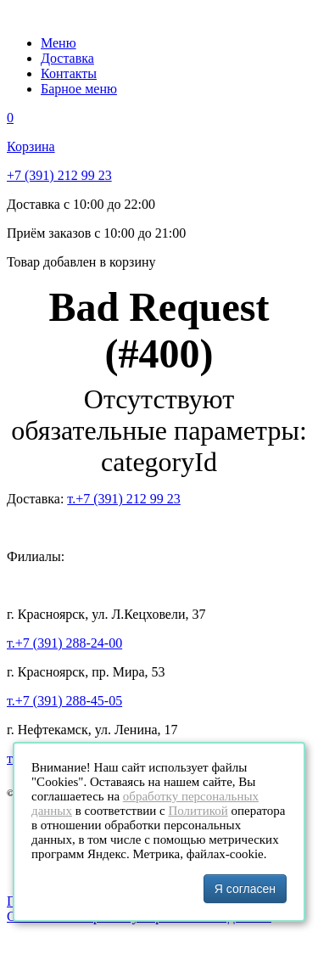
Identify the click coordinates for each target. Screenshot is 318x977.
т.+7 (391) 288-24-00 (64, 643)
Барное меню (79, 88)
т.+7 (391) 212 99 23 (123, 498)
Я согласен (245, 889)
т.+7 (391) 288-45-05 (64, 700)
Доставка (67, 58)
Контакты (69, 73)
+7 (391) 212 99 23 (59, 175)
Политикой (197, 810)
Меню (58, 43)
